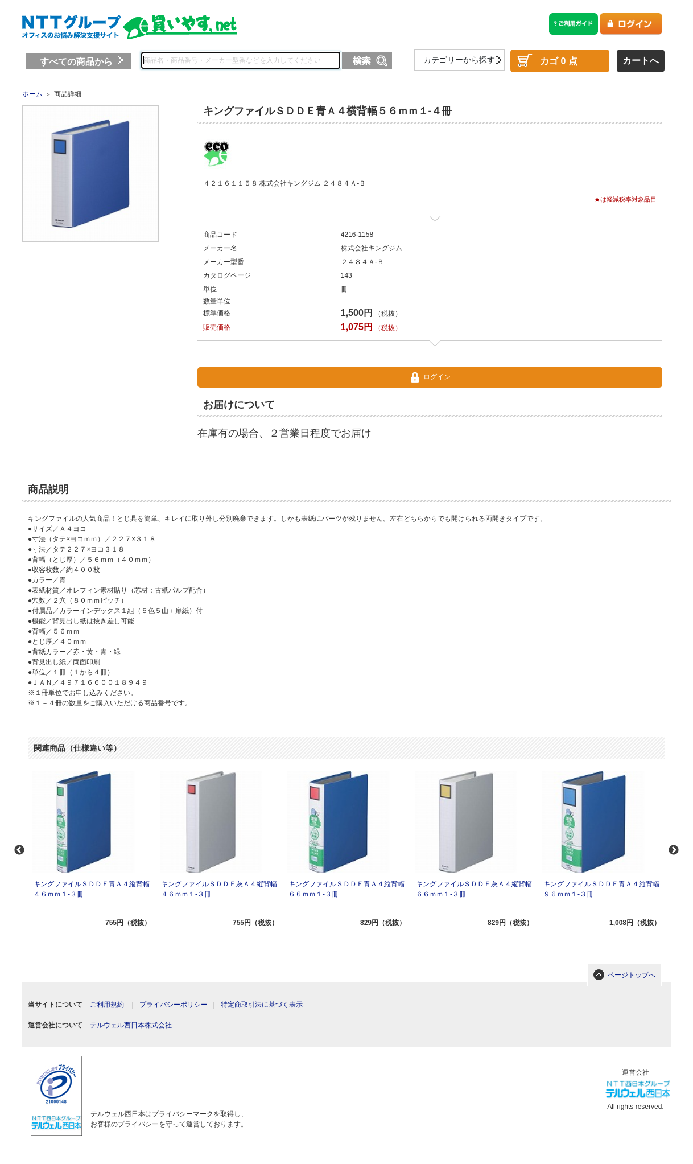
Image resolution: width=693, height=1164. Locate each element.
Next (673, 850)
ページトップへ (631, 975)
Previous (19, 850)
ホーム (32, 94)
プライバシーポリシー (173, 1005)
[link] (165, 1076)
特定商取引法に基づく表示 (262, 1005)
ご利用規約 (107, 1005)
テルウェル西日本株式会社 (131, 1025)
